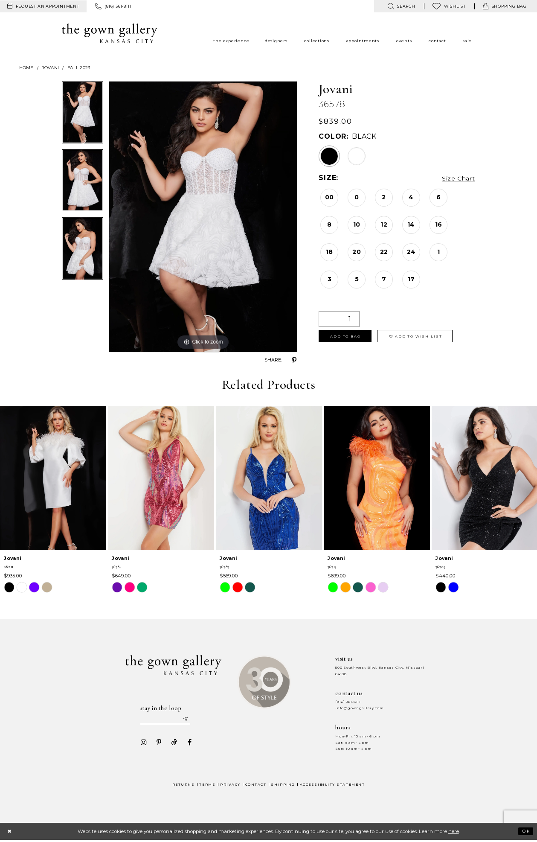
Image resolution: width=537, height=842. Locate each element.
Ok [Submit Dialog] (525, 833)
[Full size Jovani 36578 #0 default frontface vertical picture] (203, 217)
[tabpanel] (82, 115)
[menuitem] (43, 6)
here (453, 833)
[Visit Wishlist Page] (449, 6)
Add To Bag (349, 337)
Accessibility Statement (332, 786)
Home (26, 67)
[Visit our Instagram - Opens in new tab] (141, 743)
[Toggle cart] (504, 6)
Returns (183, 786)
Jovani (50, 67)
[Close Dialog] (10, 833)
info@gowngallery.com (359, 708)
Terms (207, 786)
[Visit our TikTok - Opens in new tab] (171, 743)
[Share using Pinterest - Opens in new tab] (293, 360)
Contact (256, 786)
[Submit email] (190, 719)
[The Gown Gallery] (110, 33)
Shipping (283, 786)
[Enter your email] (167, 719)
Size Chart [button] (456, 178)
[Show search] (401, 6)
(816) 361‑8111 (348, 702)
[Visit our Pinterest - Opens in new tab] (156, 743)
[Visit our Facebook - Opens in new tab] (187, 743)
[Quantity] (339, 319)
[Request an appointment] (43, 6)
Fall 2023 (78, 67)
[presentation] (53, 478)
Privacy (230, 786)
